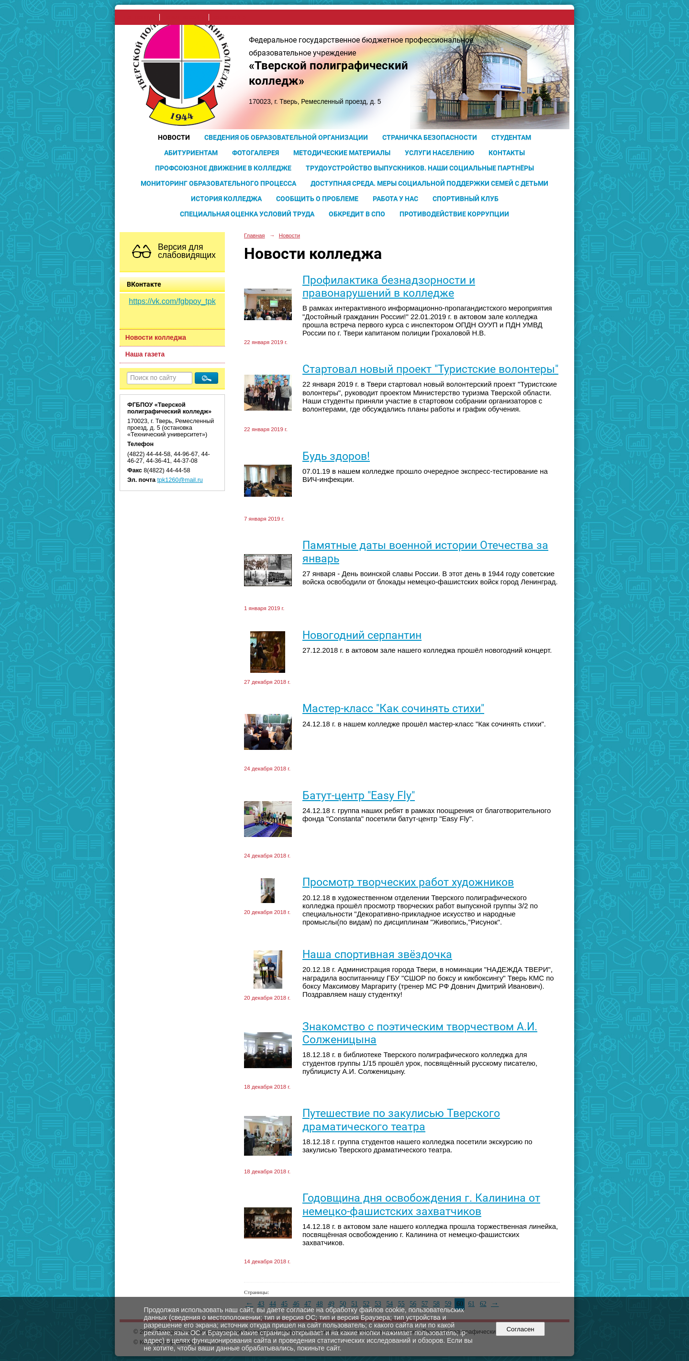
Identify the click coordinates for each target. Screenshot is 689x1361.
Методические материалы (341, 152)
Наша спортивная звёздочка (377, 954)
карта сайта (229, 17)
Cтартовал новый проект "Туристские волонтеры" (430, 369)
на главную (140, 17)
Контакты (507, 152)
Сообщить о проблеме (317, 198)
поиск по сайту (184, 17)
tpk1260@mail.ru (180, 480)
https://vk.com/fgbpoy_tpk (172, 301)
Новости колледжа (155, 337)
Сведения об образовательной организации (286, 137)
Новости (174, 137)
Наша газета (145, 354)
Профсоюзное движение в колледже (223, 168)
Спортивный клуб (466, 198)
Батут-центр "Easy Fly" (358, 795)
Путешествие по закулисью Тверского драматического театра (401, 1120)
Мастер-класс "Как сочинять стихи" (393, 708)
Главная (254, 235)
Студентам (511, 137)
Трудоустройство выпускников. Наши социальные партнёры (420, 168)
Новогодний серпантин (362, 635)
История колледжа (226, 198)
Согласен (520, 1329)
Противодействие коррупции (454, 214)
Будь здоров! (336, 456)
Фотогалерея (255, 152)
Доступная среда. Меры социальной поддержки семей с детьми (429, 183)
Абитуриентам (191, 152)
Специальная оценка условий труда (247, 214)
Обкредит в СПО (357, 214)
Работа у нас (395, 198)
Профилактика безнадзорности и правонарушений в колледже (388, 287)
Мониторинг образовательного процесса (218, 183)
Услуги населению (439, 152)
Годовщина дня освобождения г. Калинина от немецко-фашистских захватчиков (421, 1204)
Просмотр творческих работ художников (408, 882)
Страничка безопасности (429, 137)
